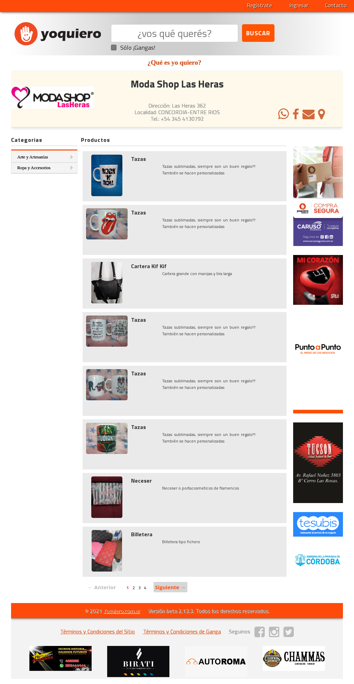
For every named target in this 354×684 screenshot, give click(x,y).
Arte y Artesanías (32, 157)
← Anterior (102, 587)
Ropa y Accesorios (33, 167)
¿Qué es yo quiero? (175, 62)
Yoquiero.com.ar (121, 611)
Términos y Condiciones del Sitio (97, 631)
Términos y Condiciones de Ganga (182, 631)
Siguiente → (170, 587)
